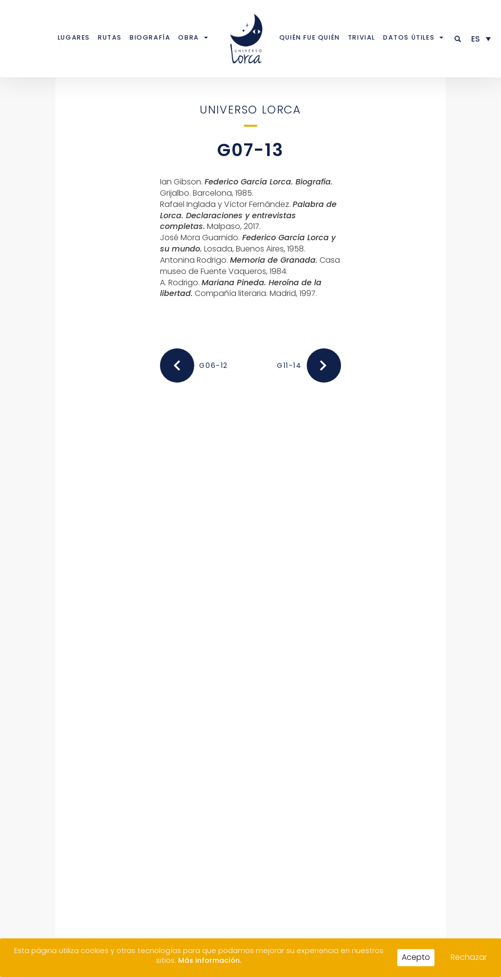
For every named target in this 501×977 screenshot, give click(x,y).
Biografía (150, 37)
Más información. (209, 960)
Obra (188, 37)
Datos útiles (408, 37)
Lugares (74, 37)
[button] (458, 39)
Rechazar (469, 957)
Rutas (110, 37)
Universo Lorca (250, 109)
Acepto (416, 957)
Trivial (361, 37)
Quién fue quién (309, 37)
